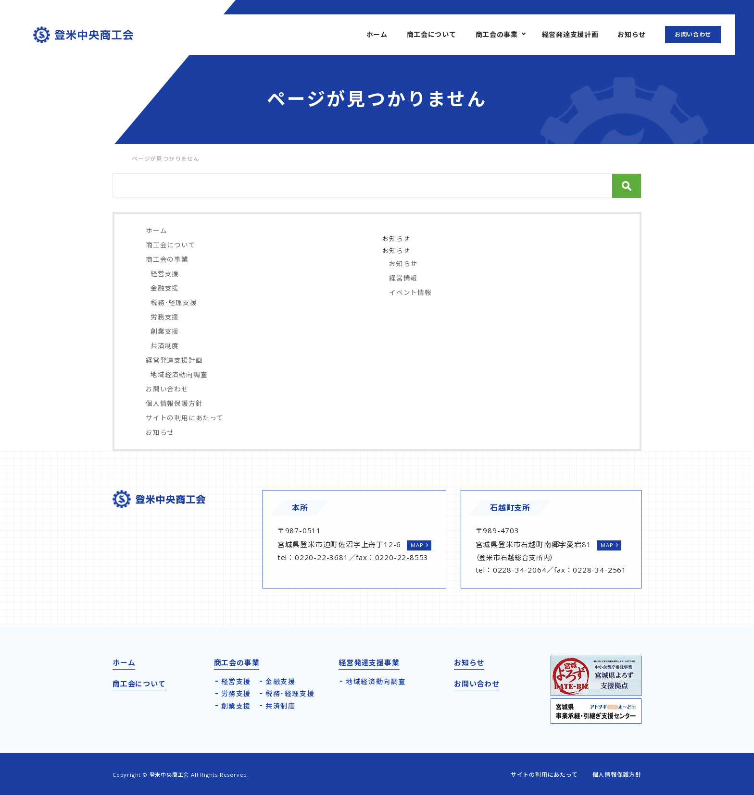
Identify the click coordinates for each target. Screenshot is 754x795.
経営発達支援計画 (570, 34)
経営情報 (403, 277)
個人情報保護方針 (174, 403)
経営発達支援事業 (369, 662)
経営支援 (165, 273)
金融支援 (165, 288)
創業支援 (165, 331)
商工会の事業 (497, 34)
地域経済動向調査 (179, 374)
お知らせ (631, 34)
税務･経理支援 (174, 302)
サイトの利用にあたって (185, 417)
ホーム (377, 34)
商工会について (431, 34)
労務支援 (165, 316)
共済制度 (165, 345)
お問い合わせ (693, 34)
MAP (417, 545)
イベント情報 (410, 292)
